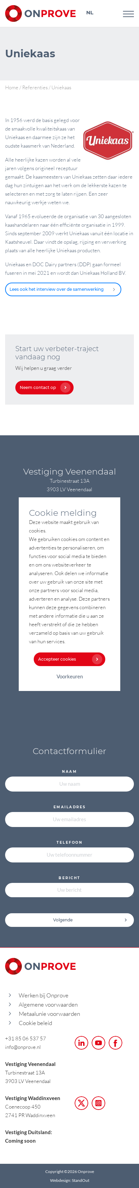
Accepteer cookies (68, 659)
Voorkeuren (70, 676)
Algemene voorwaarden (48, 1004)
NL (89, 12)
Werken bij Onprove (43, 995)
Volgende (90, 919)
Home (11, 87)
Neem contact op (43, 387)
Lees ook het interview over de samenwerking (62, 289)
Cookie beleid (35, 1022)
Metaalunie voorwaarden (49, 1013)
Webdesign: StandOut (69, 1180)
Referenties (35, 87)
